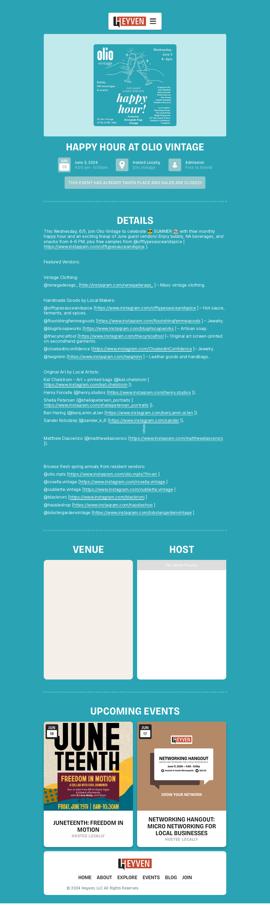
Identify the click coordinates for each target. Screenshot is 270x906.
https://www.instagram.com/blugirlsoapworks (129, 328)
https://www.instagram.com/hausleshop (113, 505)
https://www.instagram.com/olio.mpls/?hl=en (113, 474)
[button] (153, 21)
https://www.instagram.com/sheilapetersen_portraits (96, 405)
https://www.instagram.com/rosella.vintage (122, 481)
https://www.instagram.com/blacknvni (107, 497)
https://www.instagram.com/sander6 (144, 425)
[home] (130, 21)
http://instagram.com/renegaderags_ (116, 285)
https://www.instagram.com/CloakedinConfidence (142, 348)
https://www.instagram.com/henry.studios (149, 392)
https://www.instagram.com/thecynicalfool (121, 336)
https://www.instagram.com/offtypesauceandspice (94, 246)
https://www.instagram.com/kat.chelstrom (86, 384)
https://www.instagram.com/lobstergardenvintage (142, 512)
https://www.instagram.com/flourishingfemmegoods (149, 320)
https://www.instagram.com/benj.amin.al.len (149, 412)
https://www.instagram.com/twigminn (105, 356)
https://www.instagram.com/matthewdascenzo (176, 438)
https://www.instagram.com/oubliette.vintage (128, 489)
